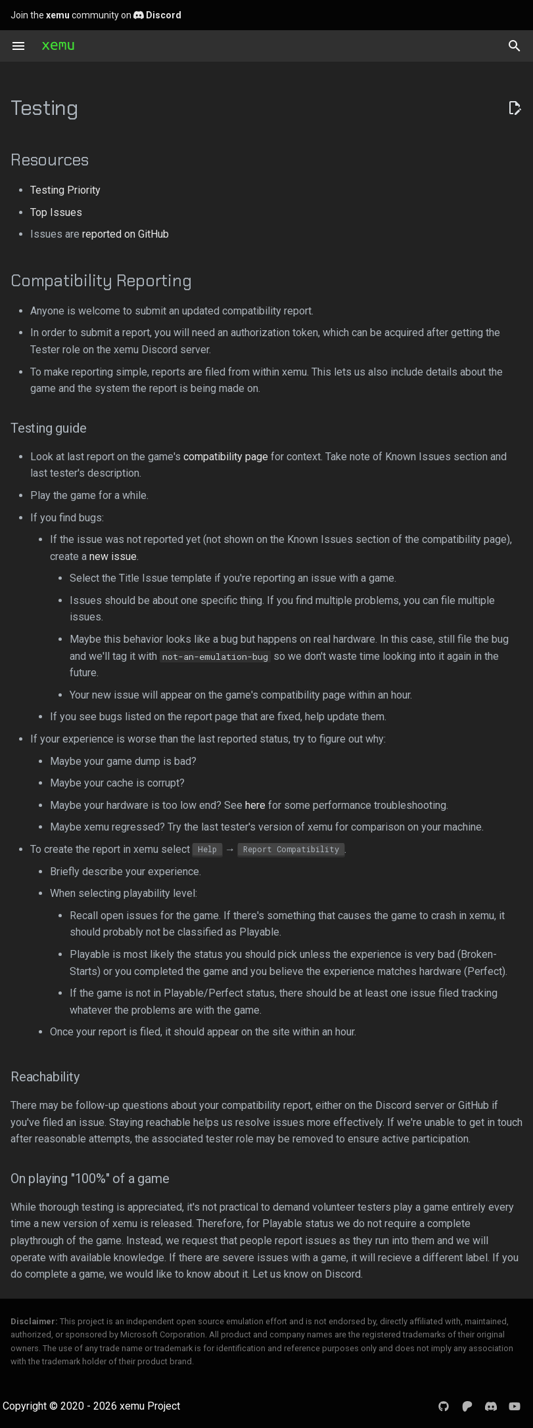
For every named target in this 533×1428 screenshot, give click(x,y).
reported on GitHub (125, 234)
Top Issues (56, 212)
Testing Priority (65, 190)
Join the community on (96, 15)
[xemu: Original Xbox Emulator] (58, 46)
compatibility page (225, 456)
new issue (113, 556)
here (255, 805)
